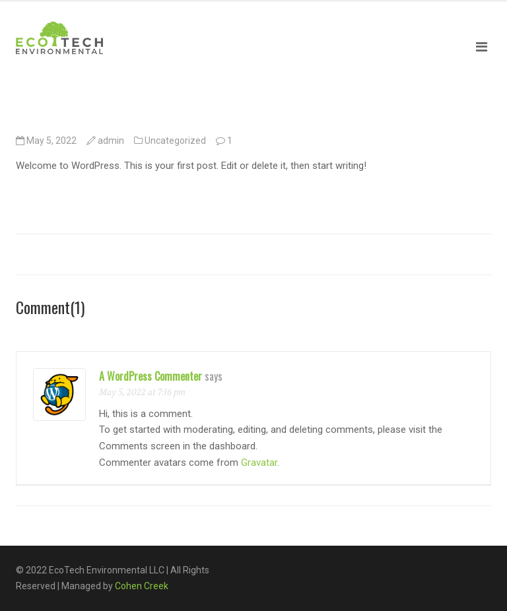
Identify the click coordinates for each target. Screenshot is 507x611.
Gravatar (259, 462)
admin (111, 140)
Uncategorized (175, 140)
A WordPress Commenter (150, 376)
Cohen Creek (141, 586)
